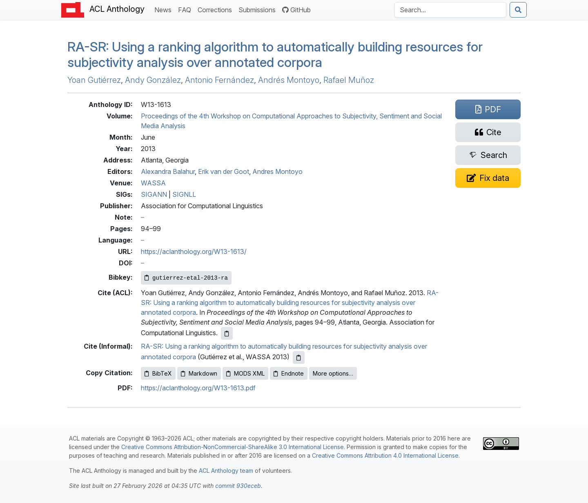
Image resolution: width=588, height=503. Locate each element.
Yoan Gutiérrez (94, 80)
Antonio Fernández (219, 80)
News (164, 9)
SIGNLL (184, 194)
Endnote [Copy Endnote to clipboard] (289, 373)
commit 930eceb (238, 485)
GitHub (296, 10)
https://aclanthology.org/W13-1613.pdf (198, 388)
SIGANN (154, 194)
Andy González (153, 80)
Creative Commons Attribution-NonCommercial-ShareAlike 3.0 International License (232, 446)
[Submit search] (518, 10)
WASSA (153, 183)
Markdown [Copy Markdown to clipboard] (199, 373)
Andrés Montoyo (288, 80)
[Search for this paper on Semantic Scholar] (488, 155)
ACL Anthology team (226, 470)
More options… (333, 373)
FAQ (186, 9)
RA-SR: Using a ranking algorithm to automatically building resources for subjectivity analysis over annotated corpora (290, 302)
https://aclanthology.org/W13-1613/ (194, 251)
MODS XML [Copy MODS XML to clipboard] (245, 373)
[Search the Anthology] (450, 10)
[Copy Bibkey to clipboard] (186, 278)
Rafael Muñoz (348, 80)
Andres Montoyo (277, 171)
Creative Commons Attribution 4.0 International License (385, 455)
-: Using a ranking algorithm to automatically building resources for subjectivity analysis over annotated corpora (275, 54)
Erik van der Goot (223, 171)
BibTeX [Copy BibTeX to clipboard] (158, 373)
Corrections (216, 9)
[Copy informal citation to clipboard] (299, 357)
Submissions (258, 9)
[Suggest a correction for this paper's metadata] (488, 178)
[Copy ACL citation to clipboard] (227, 333)
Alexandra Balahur (168, 171)
